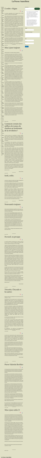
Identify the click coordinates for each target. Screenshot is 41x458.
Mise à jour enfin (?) (12, 410)
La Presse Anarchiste (6, 457)
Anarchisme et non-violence (2, 12)
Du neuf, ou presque (12, 237)
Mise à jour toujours (12, 48)
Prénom (26, 41)
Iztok (2, 78)
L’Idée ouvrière (2, 73)
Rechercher (27, 7)
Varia (2, 139)
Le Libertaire (2, 82)
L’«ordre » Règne (11, 8)
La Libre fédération (2, 86)
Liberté (2, 107)
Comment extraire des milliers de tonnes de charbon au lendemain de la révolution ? (13, 127)
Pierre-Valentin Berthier (14, 364)
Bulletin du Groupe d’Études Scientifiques (2, 35)
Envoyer (27, 46)
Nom (25, 44)
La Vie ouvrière (2, 146)
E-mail (26, 28)
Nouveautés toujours (13, 204)
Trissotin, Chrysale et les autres (13, 290)
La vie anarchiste (2, 141)
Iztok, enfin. (9, 175)
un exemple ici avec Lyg (13, 212)
